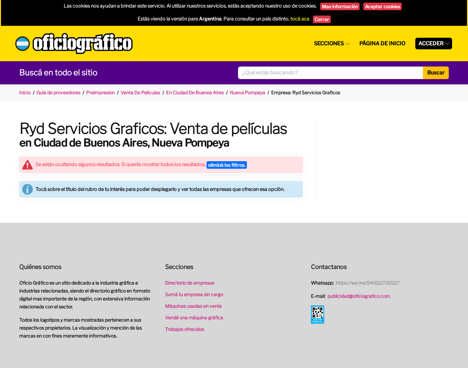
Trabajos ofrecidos (184, 329)
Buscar (435, 72)
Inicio (24, 92)
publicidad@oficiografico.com (358, 296)
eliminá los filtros (226, 165)
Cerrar (322, 19)
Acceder (430, 43)
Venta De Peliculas (140, 92)
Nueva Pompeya (247, 92)
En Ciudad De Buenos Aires (195, 92)
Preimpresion (100, 92)
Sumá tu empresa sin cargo (194, 294)
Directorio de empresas (189, 283)
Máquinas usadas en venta (193, 306)
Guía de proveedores (58, 92)
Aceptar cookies (382, 6)
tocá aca (299, 19)
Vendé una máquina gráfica (194, 317)
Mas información (340, 6)
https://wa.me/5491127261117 (367, 283)
